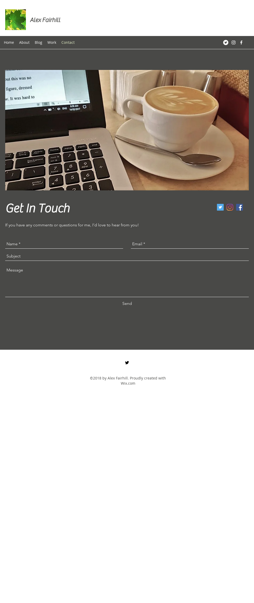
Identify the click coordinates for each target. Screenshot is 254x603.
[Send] (127, 303)
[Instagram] (230, 207)
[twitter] (220, 207)
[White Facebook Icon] (241, 42)
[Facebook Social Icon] (239, 207)
